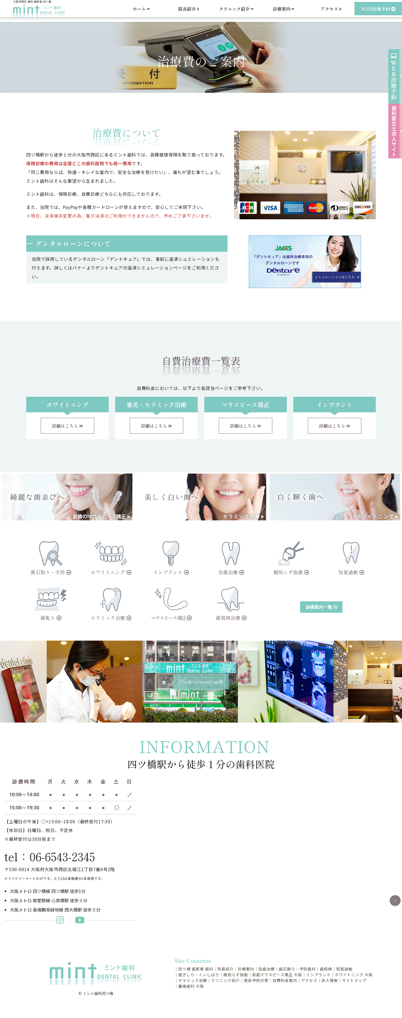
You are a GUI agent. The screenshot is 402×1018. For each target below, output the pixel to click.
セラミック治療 (192, 980)
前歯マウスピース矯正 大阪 (277, 974)
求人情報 (329, 980)
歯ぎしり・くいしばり (198, 974)
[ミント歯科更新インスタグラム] (62, 922)
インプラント (318, 974)
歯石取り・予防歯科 (297, 969)
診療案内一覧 (322, 607)
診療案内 (246, 969)
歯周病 (326, 969)
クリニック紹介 (225, 980)
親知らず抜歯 (235, 974)
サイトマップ (354, 980)
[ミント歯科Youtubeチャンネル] (80, 922)
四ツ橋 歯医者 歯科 (195, 969)
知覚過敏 (344, 969)
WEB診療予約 (378, 11)
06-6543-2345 (62, 856)
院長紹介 (188, 11)
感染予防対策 (256, 980)
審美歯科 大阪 (191, 986)
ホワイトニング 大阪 (354, 974)
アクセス (331, 11)
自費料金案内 (285, 980)
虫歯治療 (266, 969)
